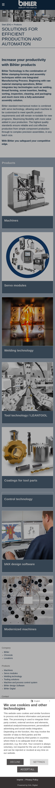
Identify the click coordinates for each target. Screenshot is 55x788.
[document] (27, 730)
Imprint (20, 780)
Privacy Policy (31, 780)
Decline (15, 762)
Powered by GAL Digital (27, 785)
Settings (39, 762)
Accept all (27, 769)
